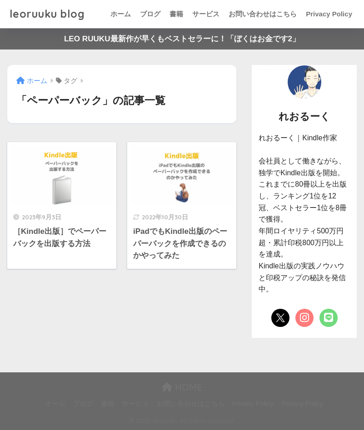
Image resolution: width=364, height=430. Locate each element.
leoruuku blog (47, 13)
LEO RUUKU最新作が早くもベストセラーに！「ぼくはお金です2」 (182, 39)
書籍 (176, 14)
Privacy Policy (329, 14)
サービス (205, 14)
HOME (182, 387)
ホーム (120, 14)
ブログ (150, 14)
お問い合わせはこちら (263, 14)
